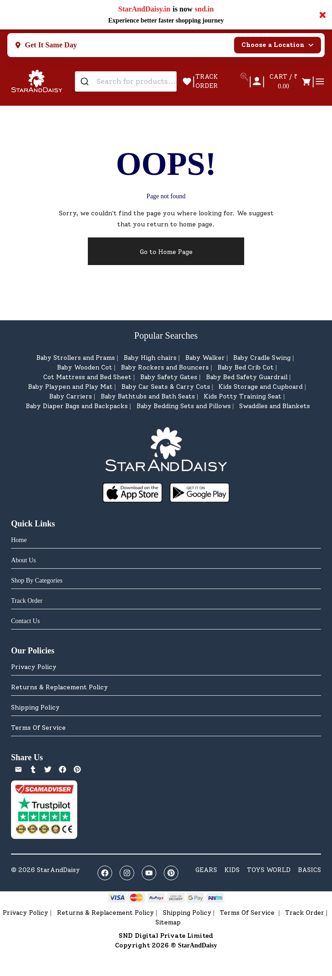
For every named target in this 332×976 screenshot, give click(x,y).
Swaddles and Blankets (274, 406)
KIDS (232, 870)
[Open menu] (320, 81)
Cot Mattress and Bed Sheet (87, 377)
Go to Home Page (166, 252)
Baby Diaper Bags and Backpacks (77, 406)
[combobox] (126, 81)
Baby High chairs (150, 358)
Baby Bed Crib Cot (246, 367)
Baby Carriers (70, 396)
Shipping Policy (35, 707)
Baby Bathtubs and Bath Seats (148, 396)
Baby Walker (205, 358)
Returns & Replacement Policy (59, 687)
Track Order (304, 913)
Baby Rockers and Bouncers (165, 367)
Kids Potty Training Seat (242, 396)
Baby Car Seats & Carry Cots (165, 387)
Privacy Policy (34, 667)
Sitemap (168, 922)
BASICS (309, 870)
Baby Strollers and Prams (75, 358)
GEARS (206, 870)
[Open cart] (288, 81)
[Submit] (86, 81)
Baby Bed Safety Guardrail (246, 377)
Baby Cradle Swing (262, 358)
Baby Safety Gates (168, 377)
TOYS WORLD (269, 870)
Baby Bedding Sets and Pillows (184, 406)
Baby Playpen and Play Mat (70, 387)
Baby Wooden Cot (84, 367)
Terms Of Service (38, 728)
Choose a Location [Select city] (277, 45)
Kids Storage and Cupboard (260, 387)
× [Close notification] (322, 14)
